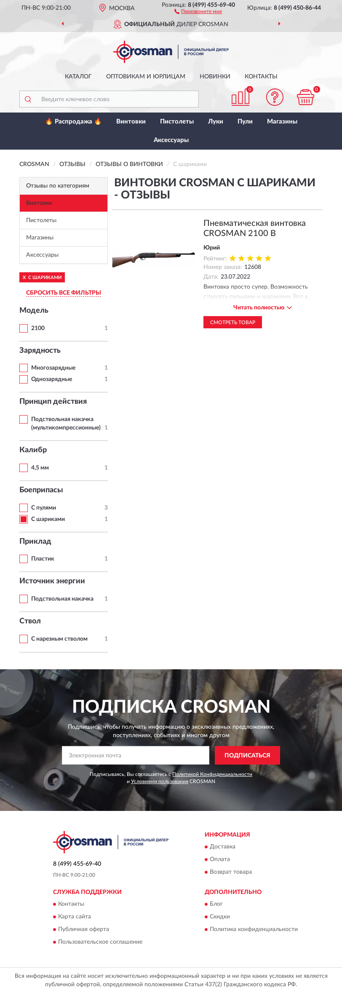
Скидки (220, 917)
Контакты (261, 77)
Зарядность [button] (40, 350)
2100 (38, 328)
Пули (245, 121)
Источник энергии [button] (52, 581)
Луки (215, 121)
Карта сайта (74, 917)
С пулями (43, 508)
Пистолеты (177, 121)
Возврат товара (231, 872)
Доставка (222, 847)
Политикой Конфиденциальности (212, 774)
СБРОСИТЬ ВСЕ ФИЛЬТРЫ (63, 293)
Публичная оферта (83, 930)
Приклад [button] (35, 541)
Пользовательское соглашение (100, 942)
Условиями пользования (159, 781)
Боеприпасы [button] (41, 490)
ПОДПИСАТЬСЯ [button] (247, 756)
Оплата (220, 859)
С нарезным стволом (59, 639)
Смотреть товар (232, 322)
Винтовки (131, 121)
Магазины (282, 121)
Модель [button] (33, 310)
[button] (198, 10)
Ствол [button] (30, 621)
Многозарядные (53, 368)
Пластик (42, 559)
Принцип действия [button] (53, 401)
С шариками (48, 519)
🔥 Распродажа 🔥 (73, 121)
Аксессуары (171, 140)
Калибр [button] (33, 450)
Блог (216, 904)
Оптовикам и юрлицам (145, 77)
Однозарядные (51, 379)
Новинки (215, 77)
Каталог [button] (78, 77)
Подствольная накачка (62, 599)
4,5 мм (40, 468)
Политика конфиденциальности (254, 930)
